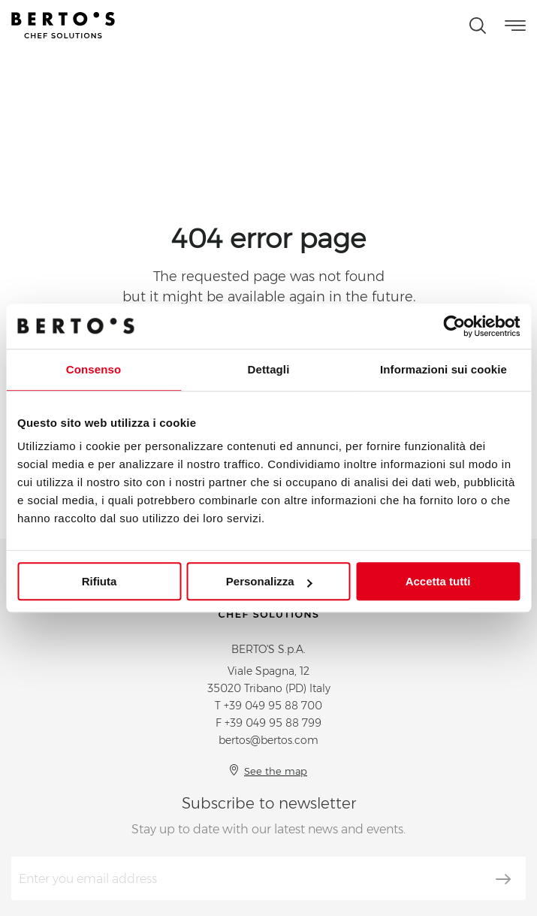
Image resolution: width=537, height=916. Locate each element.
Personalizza (269, 581)
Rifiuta (99, 581)
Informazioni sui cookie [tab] (443, 369)
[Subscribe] (503, 879)
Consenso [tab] (93, 369)
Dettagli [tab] (269, 369)
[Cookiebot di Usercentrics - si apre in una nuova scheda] (454, 326)
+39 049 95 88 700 (273, 705)
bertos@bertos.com (268, 740)
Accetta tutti (438, 581)
